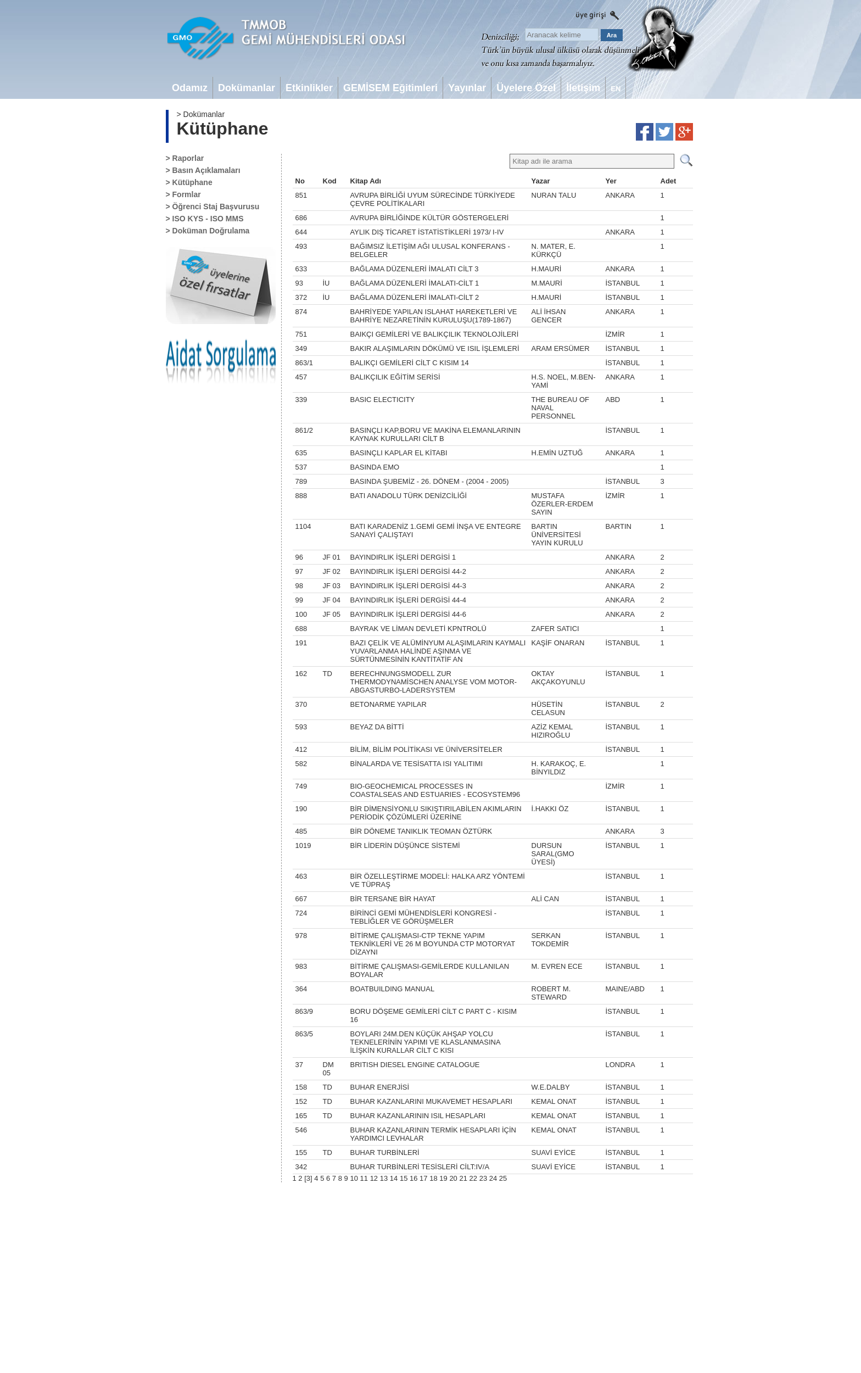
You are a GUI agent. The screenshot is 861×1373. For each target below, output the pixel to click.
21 (463, 1178)
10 (353, 1178)
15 (403, 1178)
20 (453, 1178)
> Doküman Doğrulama (208, 230)
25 (503, 1178)
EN (615, 89)
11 (364, 1178)
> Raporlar (185, 158)
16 (413, 1178)
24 (493, 1178)
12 (374, 1178)
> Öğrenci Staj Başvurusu (213, 206)
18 (433, 1178)
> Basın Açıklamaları (203, 170)
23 (483, 1178)
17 (423, 1178)
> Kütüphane (189, 182)
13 (384, 1178)
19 (443, 1178)
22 (473, 1178)
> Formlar (183, 194)
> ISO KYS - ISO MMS (205, 218)
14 (394, 1178)
